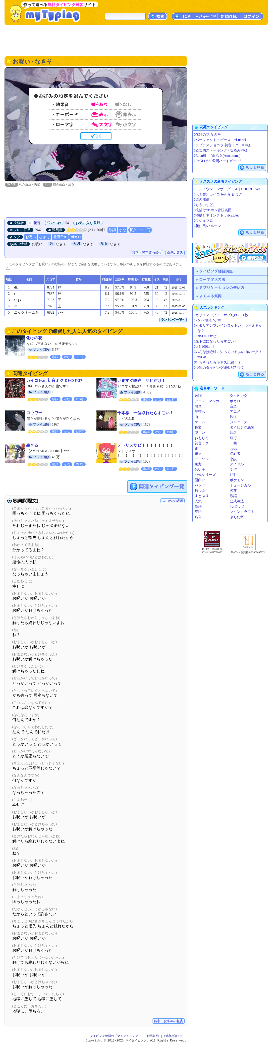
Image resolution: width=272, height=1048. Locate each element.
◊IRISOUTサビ (205, 336)
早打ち (200, 411)
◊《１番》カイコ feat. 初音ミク (218, 194)
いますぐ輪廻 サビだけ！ (141, 381)
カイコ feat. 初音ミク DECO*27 (54, 381)
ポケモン (237, 480)
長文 (198, 427)
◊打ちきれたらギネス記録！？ (217, 362)
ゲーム (200, 422)
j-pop (233, 448)
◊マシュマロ (203, 221)
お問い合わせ (173, 1036)
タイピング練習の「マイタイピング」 (115, 1036)
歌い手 (200, 469)
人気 (198, 501)
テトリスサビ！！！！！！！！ (145, 445)
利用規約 (153, 1036)
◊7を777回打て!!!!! (208, 320)
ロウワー (34, 413)
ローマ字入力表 (212, 279)
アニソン (202, 459)
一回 (233, 443)
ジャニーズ (238, 422)
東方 (198, 464)
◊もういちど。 (205, 205)
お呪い (30, 237)
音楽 (233, 406)
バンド (200, 485)
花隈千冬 (60, 237)
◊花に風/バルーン (207, 226)
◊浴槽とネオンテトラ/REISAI (217, 215)
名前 (233, 491)
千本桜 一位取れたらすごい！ (145, 413)
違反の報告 (175, 253)
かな (122, 230)
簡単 (198, 406)
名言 (198, 517)
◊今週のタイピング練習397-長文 (219, 368)
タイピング (238, 396)
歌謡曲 (235, 496)
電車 (198, 448)
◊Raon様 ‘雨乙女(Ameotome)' (217, 156)
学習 (233, 469)
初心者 (235, 454)
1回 (232, 475)
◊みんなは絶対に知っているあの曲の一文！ (228, 352)
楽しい (200, 433)
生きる (32, 445)
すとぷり (202, 496)
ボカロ (76, 237)
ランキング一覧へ (173, 320)
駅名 (233, 433)
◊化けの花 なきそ (207, 134)
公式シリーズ (205, 475)
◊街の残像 (202, 199)
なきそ (44, 237)
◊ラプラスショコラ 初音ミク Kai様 (222, 145)
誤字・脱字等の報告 (146, 253)
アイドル (237, 464)
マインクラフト (242, 512)
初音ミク (202, 443)
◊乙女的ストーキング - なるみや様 (221, 150)
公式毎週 (237, 501)
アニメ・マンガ (207, 401)
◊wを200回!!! (204, 346)
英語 (198, 512)
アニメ (235, 411)
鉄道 (233, 417)
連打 (233, 438)
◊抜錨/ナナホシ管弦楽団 (213, 210)
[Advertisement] (136, 40)
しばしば (237, 506)
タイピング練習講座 (216, 271)
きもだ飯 (237, 517)
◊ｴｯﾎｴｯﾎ (200, 357)
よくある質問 (210, 296)
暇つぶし (202, 491)
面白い (200, 480)
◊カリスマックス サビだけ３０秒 (221, 315)
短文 (198, 454)
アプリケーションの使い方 (221, 287)
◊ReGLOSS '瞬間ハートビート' (217, 161)
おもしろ (202, 438)
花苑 (36, 223)
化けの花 (34, 338)
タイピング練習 (242, 427)
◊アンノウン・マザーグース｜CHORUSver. (227, 189)
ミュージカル (240, 485)
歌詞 (112, 230)
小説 (233, 459)
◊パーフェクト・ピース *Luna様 (220, 140)
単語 (198, 506)
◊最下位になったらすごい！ (216, 341)
